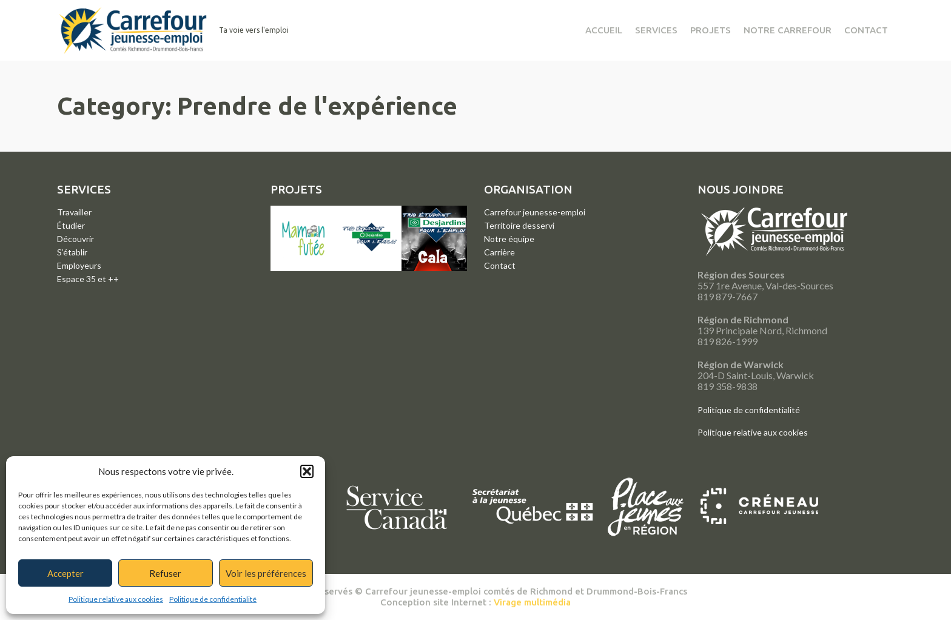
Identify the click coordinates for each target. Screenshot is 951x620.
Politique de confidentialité (213, 599)
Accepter (65, 573)
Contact (866, 30)
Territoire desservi (519, 225)
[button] (307, 471)
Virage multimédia (532, 602)
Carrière (499, 252)
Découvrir (75, 239)
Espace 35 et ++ (88, 279)
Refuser (165, 573)
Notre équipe (509, 239)
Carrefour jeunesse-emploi (534, 212)
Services (656, 30)
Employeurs (79, 265)
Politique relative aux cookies (116, 599)
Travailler (74, 212)
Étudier (71, 225)
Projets (710, 30)
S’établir (72, 252)
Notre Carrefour (788, 30)
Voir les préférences (266, 573)
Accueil (603, 30)
